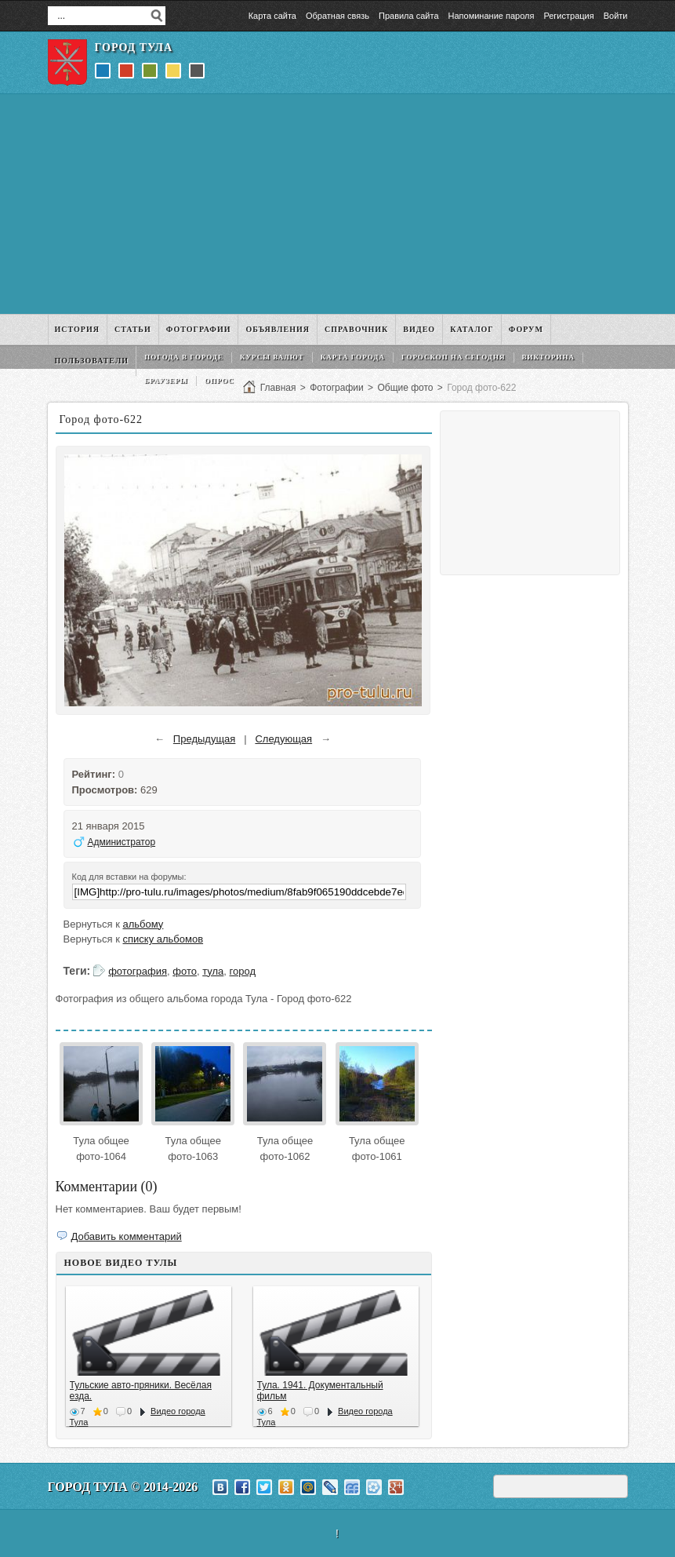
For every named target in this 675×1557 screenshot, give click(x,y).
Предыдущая (204, 739)
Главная (278, 387)
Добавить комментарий (126, 1236)
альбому (143, 924)
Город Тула (134, 47)
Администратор (122, 842)
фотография (137, 971)
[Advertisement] (338, 204)
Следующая (283, 739)
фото (184, 971)
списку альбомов (163, 939)
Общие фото (405, 387)
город (243, 971)
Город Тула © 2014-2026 (123, 1486)
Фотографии (337, 387)
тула (212, 971)
